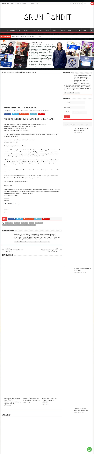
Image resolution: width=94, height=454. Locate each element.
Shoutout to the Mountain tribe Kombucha (15, 250)
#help (12, 193)
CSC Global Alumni (8, 195)
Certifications (54, 30)
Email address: (75, 112)
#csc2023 (18, 189)
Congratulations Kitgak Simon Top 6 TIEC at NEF (48, 250)
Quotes (26, 30)
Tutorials (78, 30)
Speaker (40, 30)
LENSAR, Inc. (18, 170)
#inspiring (7, 191)
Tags (86, 124)
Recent (66, 124)
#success (43, 191)
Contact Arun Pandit (20, 3)
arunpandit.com (8, 185)
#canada (15, 195)
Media (63, 30)
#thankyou (30, 193)
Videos (47, 30)
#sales (12, 191)
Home (3, 30)
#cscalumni (24, 189)
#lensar (42, 189)
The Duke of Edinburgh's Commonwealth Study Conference (19, 225)
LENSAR (32, 223)
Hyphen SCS (35, 177)
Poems (33, 30)
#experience (48, 191)
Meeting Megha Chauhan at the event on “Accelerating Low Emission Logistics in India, (12, 401)
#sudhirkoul (7, 189)
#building (16, 193)
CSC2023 (17, 223)
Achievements (11, 30)
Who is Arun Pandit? (33, 3)
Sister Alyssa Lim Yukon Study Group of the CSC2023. (49, 400)
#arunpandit (13, 189)
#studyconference (32, 189)
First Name (67, 102)
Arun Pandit (9, 223)
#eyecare (29, 191)
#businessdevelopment (50, 189)
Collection (70, 30)
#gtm (33, 191)
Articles (19, 30)
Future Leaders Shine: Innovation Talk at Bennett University (26, 36)
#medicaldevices (23, 193)
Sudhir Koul (15, 124)
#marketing (37, 191)
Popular (73, 124)
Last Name (67, 107)
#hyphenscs (23, 191)
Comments (80, 124)
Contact (84, 30)
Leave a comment (35, 110)
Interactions (10, 72)
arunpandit (7, 110)
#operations (17, 191)
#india (38, 189)
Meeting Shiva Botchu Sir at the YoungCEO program (31, 399)
